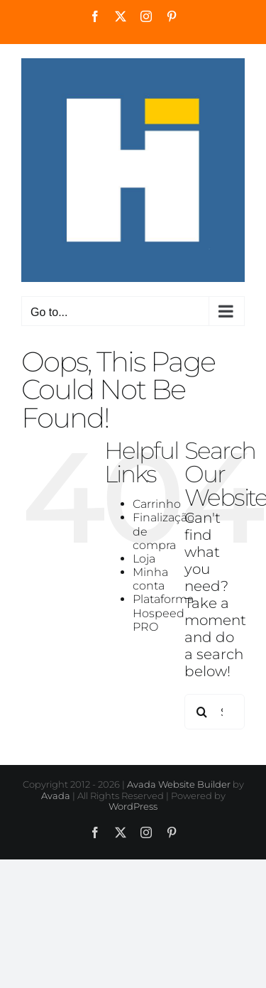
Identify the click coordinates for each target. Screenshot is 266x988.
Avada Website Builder (179, 784)
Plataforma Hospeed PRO (163, 612)
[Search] (202, 711)
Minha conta (150, 578)
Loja (144, 558)
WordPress (133, 806)
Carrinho (157, 504)
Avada (55, 795)
